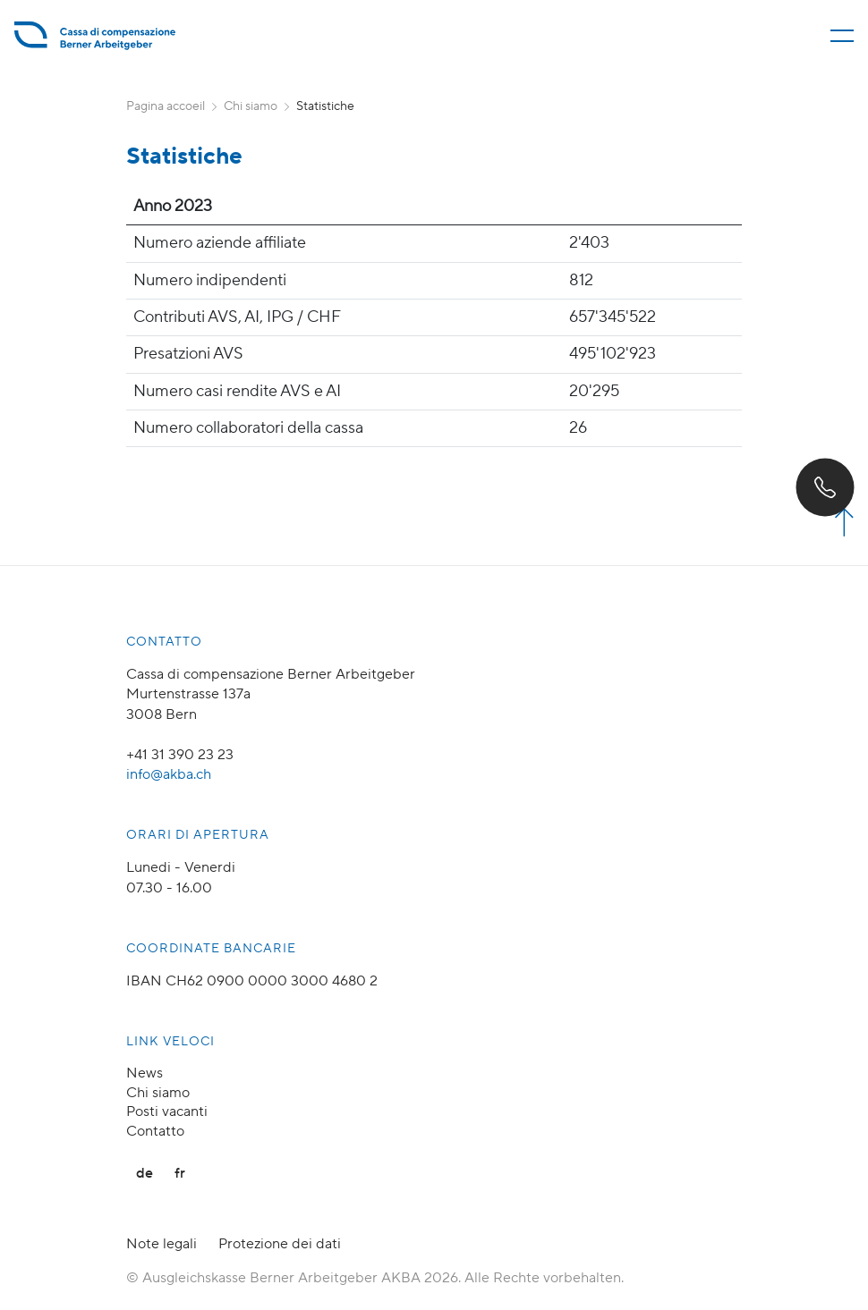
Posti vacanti (167, 1111)
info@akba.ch (168, 774)
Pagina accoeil (165, 106)
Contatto (155, 1131)
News (144, 1073)
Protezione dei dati (279, 1244)
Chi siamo (250, 106)
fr (179, 1173)
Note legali (161, 1244)
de (144, 1173)
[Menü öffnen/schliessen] (842, 35)
